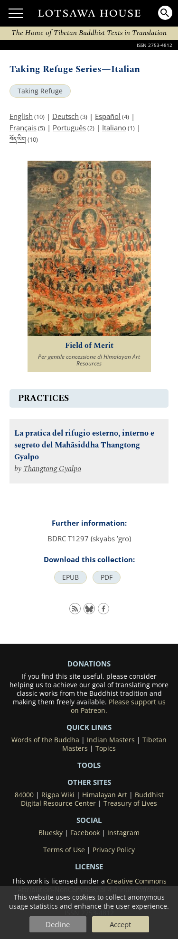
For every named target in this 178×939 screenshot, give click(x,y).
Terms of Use (64, 850)
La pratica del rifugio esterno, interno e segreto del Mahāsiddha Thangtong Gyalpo (84, 445)
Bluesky (50, 833)
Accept (120, 924)
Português (69, 127)
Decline (58, 924)
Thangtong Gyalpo (52, 469)
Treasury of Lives (130, 803)
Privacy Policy (114, 850)
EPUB (70, 577)
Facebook (85, 833)
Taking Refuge (40, 91)
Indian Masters (111, 740)
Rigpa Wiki (58, 795)
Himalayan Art (104, 795)
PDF (106, 577)
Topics (105, 748)
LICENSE (89, 866)
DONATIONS (89, 663)
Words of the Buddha (45, 740)
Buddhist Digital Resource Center (92, 799)
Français (23, 127)
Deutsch (65, 116)
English (21, 116)
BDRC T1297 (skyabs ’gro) (89, 538)
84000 (24, 795)
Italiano (114, 127)
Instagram (123, 833)
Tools (89, 765)
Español (108, 116)
